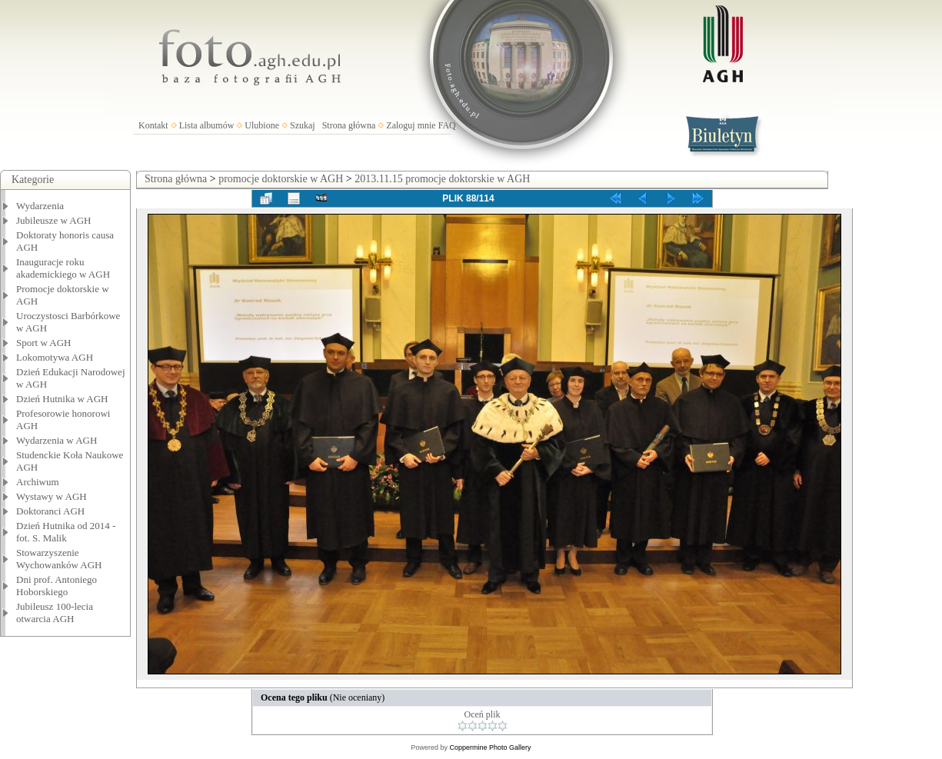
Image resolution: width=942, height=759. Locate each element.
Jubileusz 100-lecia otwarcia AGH (54, 612)
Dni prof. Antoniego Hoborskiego (56, 586)
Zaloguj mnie (410, 125)
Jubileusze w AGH (54, 220)
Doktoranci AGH (50, 511)
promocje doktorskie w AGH (280, 179)
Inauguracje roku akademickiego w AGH (63, 268)
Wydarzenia (40, 205)
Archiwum (37, 482)
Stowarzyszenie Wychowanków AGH (59, 559)
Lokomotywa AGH (54, 357)
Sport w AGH (44, 342)
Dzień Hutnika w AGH (62, 398)
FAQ (447, 125)
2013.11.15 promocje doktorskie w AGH (442, 179)
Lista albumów (207, 125)
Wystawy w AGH (51, 496)
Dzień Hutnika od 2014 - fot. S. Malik (65, 532)
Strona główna (349, 125)
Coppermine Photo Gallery (490, 747)
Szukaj (302, 125)
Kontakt (153, 125)
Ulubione (262, 125)
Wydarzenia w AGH (56, 440)
